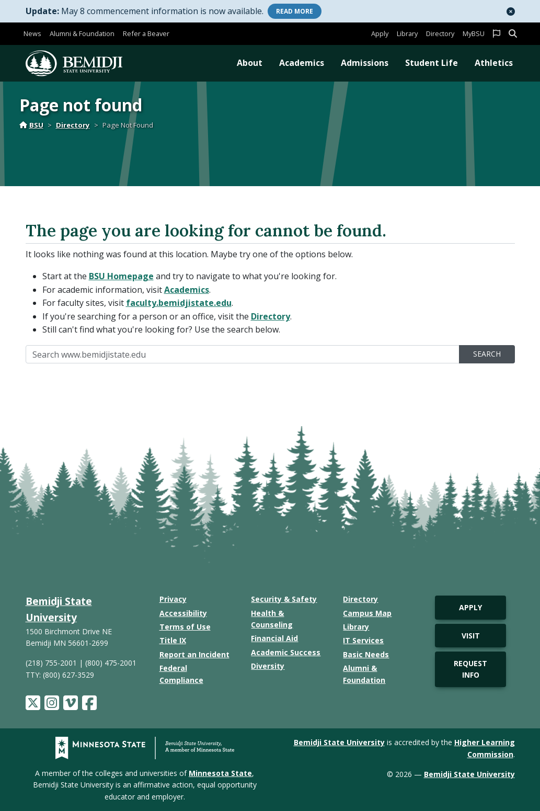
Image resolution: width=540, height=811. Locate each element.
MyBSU (474, 33)
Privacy (173, 599)
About (249, 62)
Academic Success (285, 652)
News (32, 33)
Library (407, 33)
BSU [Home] (31, 125)
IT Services (363, 640)
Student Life (431, 62)
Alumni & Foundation (82, 33)
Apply (379, 33)
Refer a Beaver (146, 33)
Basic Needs (366, 654)
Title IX (172, 640)
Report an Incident (194, 654)
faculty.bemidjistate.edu (179, 303)
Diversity (267, 666)
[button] (511, 11)
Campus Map (367, 613)
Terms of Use (185, 627)
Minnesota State (220, 773)
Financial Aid (274, 638)
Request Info (470, 669)
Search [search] (487, 354)
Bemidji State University (339, 742)
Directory (440, 33)
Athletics (494, 62)
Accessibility (183, 613)
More (294, 11)
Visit (471, 636)
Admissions (364, 62)
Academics (301, 62)
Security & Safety (284, 599)
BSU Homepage (121, 276)
